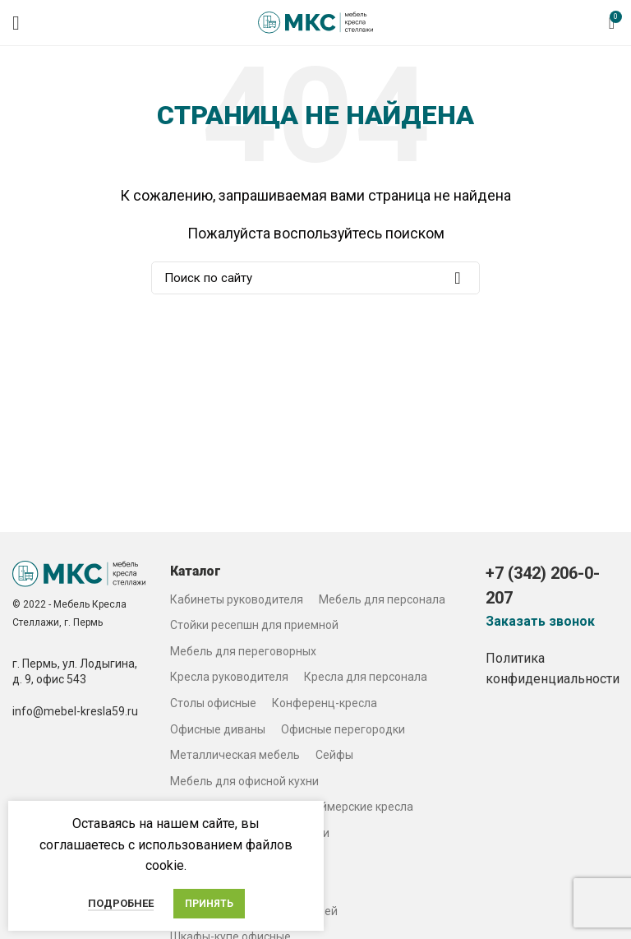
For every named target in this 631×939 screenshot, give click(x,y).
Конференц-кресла (324, 703)
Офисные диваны (217, 729)
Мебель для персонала (382, 599)
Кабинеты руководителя (236, 599)
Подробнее (121, 903)
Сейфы (334, 754)
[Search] (315, 277)
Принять (209, 903)
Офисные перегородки (343, 729)
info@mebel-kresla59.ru (75, 711)
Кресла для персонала (365, 676)
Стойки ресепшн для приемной (254, 624)
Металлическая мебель (235, 754)
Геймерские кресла (361, 806)
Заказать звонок (540, 621)
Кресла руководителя (229, 676)
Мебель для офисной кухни (244, 781)
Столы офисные (213, 703)
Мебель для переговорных (243, 651)
